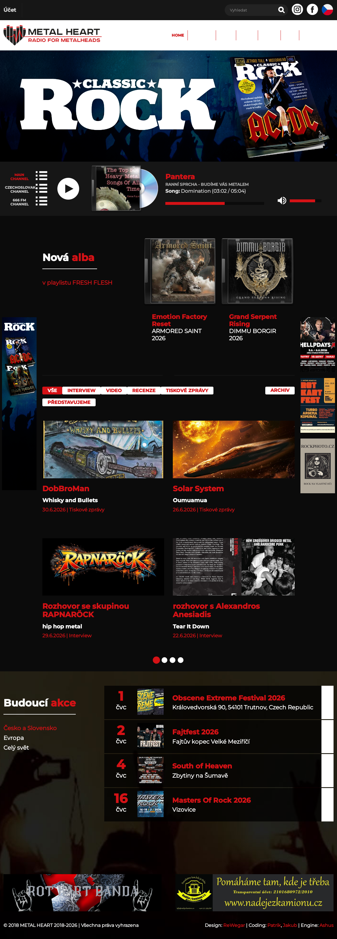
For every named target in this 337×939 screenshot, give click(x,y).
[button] (282, 201)
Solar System (198, 485)
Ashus (326, 922)
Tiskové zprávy (198, 390)
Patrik (274, 922)
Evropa (13, 734)
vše (52, 390)
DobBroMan (65, 485)
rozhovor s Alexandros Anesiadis (216, 607)
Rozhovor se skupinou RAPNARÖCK (85, 607)
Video (120, 390)
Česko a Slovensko (30, 724)
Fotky (199, 35)
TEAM (280, 35)
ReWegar (234, 922)
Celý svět (16, 744)
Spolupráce (313, 35)
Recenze (152, 390)
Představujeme (71, 400)
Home (138, 35)
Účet (9, 10)
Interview (84, 390)
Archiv (254, 35)
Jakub (290, 922)
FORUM (226, 35)
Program (169, 35)
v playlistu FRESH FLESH (77, 282)
